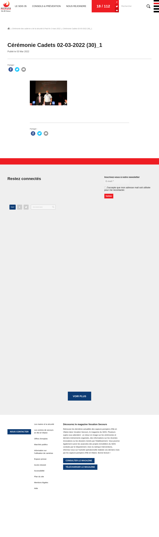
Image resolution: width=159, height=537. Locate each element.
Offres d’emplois (41, 439)
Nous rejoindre (76, 6)
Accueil (8, 28)
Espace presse (40, 459)
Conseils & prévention (46, 6)
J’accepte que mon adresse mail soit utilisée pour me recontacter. (127, 188)
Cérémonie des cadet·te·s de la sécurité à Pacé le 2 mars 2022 (36, 29)
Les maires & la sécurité (44, 424)
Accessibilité (39, 471)
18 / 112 (103, 6)
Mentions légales (41, 482)
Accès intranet (40, 465)
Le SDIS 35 (21, 6)
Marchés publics (41, 444)
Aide (36, 488)
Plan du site (39, 476)
